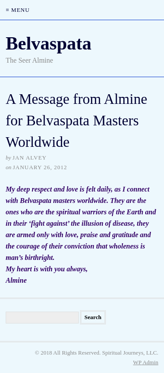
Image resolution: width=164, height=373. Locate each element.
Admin (145, 362)
